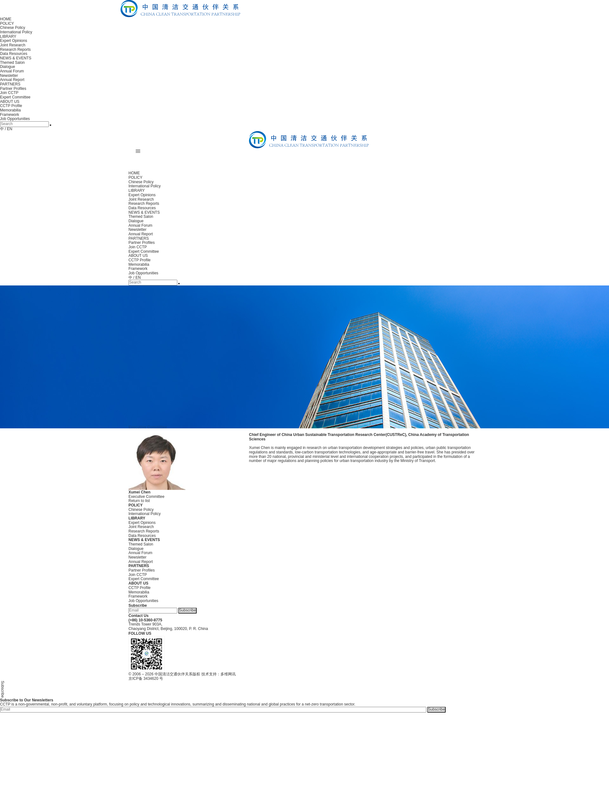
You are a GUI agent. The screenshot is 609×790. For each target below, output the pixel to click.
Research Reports (15, 49)
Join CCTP (9, 92)
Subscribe (187, 610)
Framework (9, 114)
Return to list (139, 501)
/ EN (8, 129)
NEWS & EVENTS (15, 58)
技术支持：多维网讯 (218, 674)
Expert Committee (15, 97)
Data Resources (13, 53)
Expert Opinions (13, 40)
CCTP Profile (11, 106)
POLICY (7, 23)
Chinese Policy (12, 27)
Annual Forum (12, 71)
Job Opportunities (15, 119)
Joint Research (12, 45)
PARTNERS (10, 84)
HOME (5, 19)
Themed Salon (12, 62)
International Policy (16, 32)
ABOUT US (9, 101)
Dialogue (7, 66)
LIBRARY (8, 36)
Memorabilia (10, 110)
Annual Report (12, 79)
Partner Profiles (13, 88)
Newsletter (9, 75)
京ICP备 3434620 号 (145, 678)
